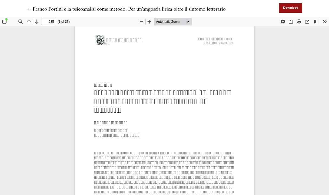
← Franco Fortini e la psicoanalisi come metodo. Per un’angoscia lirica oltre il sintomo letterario (126, 9)
